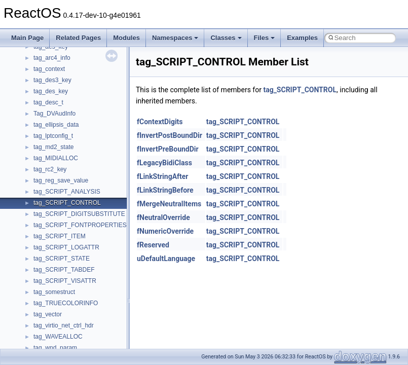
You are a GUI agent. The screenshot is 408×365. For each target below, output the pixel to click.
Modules (126, 38)
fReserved (153, 245)
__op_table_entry (57, 175)
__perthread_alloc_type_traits (73, 242)
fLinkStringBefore (165, 190)
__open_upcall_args (60, 220)
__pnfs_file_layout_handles (70, 309)
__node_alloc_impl (58, 131)
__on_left (45, 153)
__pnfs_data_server (60, 254)
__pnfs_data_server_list (65, 265)
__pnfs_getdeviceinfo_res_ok (73, 343)
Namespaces (175, 38)
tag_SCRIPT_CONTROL (300, 90)
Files (264, 38)
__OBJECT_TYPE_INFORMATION (81, 142)
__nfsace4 (47, 86)
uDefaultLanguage (166, 258)
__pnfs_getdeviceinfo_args (69, 320)
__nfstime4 (48, 109)
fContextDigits (160, 122)
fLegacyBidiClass (164, 163)
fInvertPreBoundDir (168, 149)
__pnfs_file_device (58, 287)
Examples (302, 38)
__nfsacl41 (48, 97)
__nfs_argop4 (51, 53)
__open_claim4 (54, 187)
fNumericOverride (165, 231)
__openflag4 (50, 231)
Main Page (27, 38)
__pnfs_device (52, 276)
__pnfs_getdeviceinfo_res (68, 332)
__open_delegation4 (61, 198)
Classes (225, 38)
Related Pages (78, 38)
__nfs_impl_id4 (54, 64)
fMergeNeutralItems (169, 204)
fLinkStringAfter (163, 176)
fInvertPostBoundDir (169, 135)
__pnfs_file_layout (58, 298)
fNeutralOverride (163, 217)
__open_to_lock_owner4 (66, 209)
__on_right (47, 164)
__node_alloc (51, 120)
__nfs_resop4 (51, 75)
